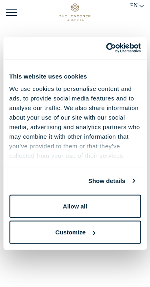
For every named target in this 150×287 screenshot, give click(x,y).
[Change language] (137, 7)
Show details (107, 180)
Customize (75, 232)
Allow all (75, 205)
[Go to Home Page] (75, 12)
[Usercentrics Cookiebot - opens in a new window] (107, 48)
